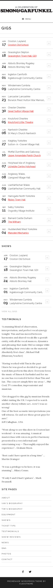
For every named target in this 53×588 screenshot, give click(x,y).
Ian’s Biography (12, 503)
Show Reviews (11, 537)
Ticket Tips (9, 526)
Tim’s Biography (12, 509)
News (5, 543)
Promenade (14, 581)
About (6, 498)
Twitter (30, 571)
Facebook (22, 571)
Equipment (8, 515)
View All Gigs (9, 311)
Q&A (4, 548)
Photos (6, 554)
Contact (7, 559)
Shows (6, 520)
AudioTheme (26, 584)
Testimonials (10, 531)
